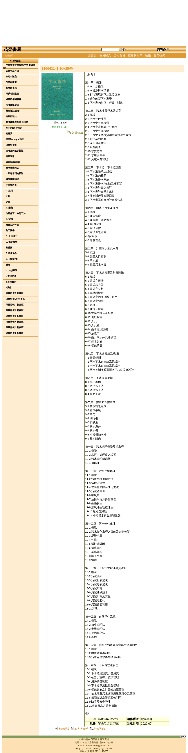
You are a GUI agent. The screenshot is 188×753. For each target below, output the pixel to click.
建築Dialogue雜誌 (15, 139)
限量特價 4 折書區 (15, 321)
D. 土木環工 (11, 236)
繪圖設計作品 (12, 225)
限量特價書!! (12, 145)
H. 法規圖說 (11, 270)
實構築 (9, 133)
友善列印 (99, 728)
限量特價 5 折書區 (15, 316)
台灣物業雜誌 (12, 167)
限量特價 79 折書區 (15, 299)
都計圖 (9, 247)
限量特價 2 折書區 (15, 333)
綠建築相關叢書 (13, 99)
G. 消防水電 (11, 259)
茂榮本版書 (11, 82)
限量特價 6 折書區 (15, 310)
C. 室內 (9, 219)
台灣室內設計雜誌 (14, 150)
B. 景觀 (9, 207)
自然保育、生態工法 (16, 213)
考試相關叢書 (12, 93)
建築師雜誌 (11, 116)
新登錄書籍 (11, 88)
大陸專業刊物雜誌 (14, 173)
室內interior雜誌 (14, 128)
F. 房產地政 (11, 253)
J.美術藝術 (11, 282)
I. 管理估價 (11, 276)
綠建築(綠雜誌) (13, 162)
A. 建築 (9, 190)
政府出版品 (11, 76)
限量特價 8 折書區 (15, 293)
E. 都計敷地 (11, 242)
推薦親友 (64, 728)
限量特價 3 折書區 (15, 327)
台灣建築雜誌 (12, 105)
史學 (8, 202)
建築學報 (10, 156)
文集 (8, 196)
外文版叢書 (11, 185)
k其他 (8, 287)
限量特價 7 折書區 (15, 304)
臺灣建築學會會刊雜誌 (17, 122)
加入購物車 (76, 132)
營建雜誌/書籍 (12, 110)
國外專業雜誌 (12, 179)
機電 (8, 264)
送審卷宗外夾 (12, 71)
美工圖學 (10, 230)
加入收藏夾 (81, 728)
